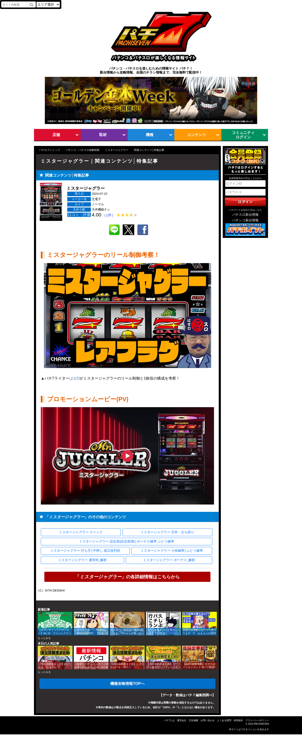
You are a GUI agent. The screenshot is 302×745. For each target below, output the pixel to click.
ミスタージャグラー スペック (81, 532)
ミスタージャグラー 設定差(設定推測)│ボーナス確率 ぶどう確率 (126, 541)
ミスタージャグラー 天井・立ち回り (167, 532)
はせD (74, 378)
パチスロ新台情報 (245, 214)
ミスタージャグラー (116, 150)
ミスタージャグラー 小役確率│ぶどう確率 (172, 550)
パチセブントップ (49, 150)
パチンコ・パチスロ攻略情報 (82, 150)
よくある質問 (224, 720)
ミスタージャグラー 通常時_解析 (82, 560)
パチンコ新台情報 (245, 220)
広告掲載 (193, 720)
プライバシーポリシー (257, 720)
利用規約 (238, 720)
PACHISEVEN (261, 724)
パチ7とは (169, 720)
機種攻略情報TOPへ (127, 683)
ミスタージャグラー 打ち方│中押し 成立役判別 (85, 550)
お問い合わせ (208, 720)
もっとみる (44, 638)
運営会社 (181, 720)
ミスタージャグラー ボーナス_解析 (169, 560)
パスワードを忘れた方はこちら (245, 210)
